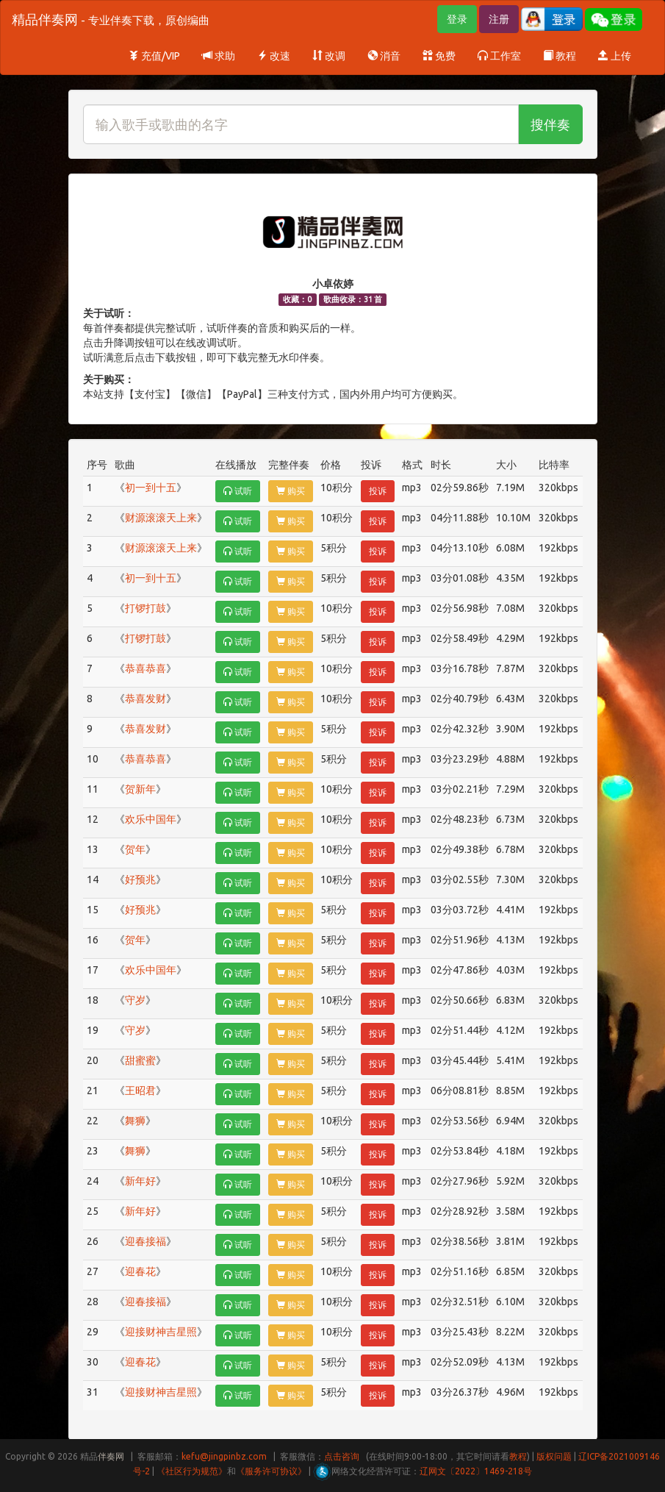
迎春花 (140, 1271)
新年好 (140, 1181)
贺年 (135, 849)
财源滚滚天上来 (161, 518)
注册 (499, 19)
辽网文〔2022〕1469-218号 (476, 1471)
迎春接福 (145, 1241)
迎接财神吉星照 (161, 1332)
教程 (559, 56)
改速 (273, 56)
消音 (383, 56)
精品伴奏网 (110, 19)
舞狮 (135, 1121)
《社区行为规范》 (192, 1471)
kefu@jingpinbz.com (224, 1456)
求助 (218, 56)
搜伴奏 (550, 124)
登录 (457, 19)
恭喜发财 (145, 698)
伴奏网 (111, 1456)
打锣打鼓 (145, 608)
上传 (614, 56)
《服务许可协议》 (271, 1471)
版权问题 (554, 1456)
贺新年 (140, 789)
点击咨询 (341, 1456)
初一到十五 (150, 487)
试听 (237, 491)
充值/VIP (154, 56)
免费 (439, 56)
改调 (328, 56)
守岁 (135, 1000)
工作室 (499, 56)
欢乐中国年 (150, 819)
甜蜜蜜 (140, 1060)
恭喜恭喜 (145, 668)
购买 (290, 491)
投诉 (378, 491)
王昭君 (140, 1090)
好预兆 (140, 879)
